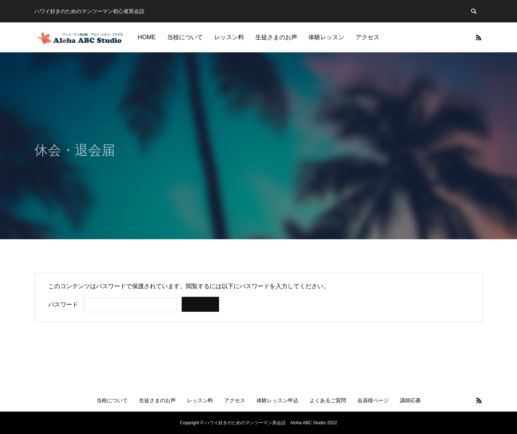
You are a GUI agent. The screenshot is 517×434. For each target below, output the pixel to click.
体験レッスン (326, 37)
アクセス (367, 37)
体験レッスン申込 (277, 400)
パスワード (63, 304)
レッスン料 (229, 37)
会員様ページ (373, 400)
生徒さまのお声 (276, 37)
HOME (147, 37)
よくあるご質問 (328, 400)
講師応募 (410, 400)
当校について (185, 37)
